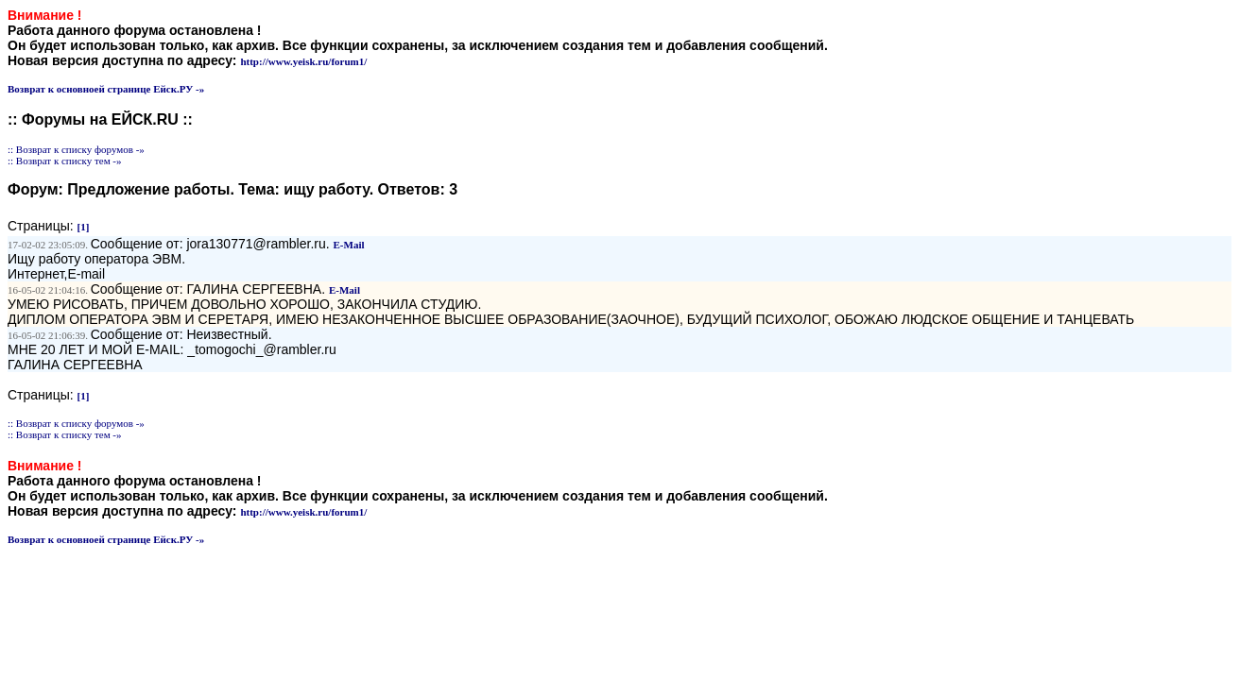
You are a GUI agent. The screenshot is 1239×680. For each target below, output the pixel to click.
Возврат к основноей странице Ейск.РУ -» (106, 88)
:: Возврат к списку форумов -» (76, 149)
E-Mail (349, 244)
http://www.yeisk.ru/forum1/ (303, 61)
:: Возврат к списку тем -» (65, 160)
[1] (83, 226)
